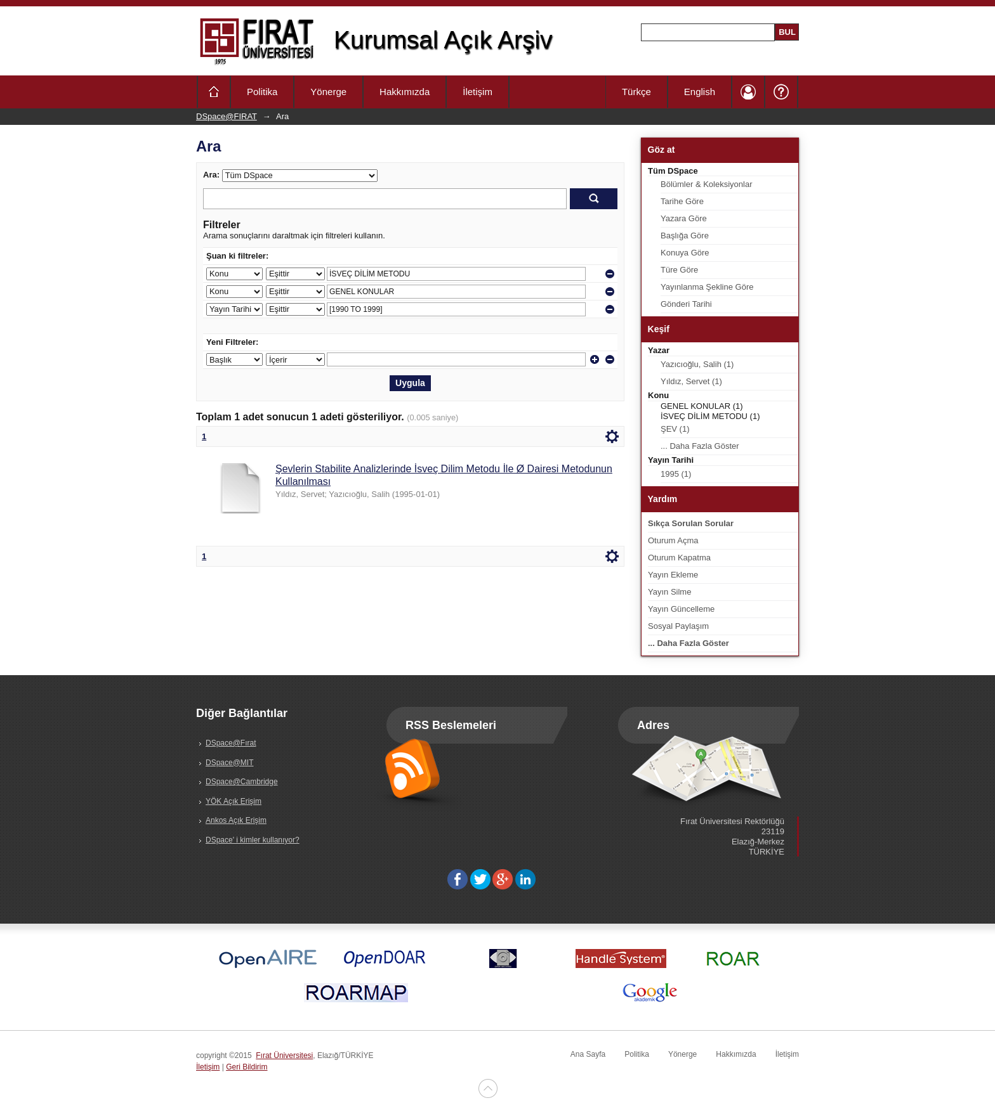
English (699, 91)
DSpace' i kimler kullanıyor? (253, 840)
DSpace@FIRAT (226, 116)
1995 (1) (676, 474)
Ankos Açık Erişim (236, 820)
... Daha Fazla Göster (700, 446)
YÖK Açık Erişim (233, 801)
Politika (262, 91)
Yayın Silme (669, 592)
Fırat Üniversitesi (284, 1055)
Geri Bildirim (246, 1066)
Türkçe (636, 91)
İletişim (477, 91)
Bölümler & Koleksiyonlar (707, 184)
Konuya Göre (685, 252)
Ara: (211, 174)
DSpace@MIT (230, 762)
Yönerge (328, 91)
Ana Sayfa (587, 1054)
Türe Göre (679, 269)
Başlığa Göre (685, 235)
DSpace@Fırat (231, 743)
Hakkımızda (404, 91)
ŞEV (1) (675, 429)
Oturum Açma (673, 540)
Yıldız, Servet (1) (691, 381)
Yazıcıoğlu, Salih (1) (697, 364)
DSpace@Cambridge (242, 781)
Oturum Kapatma (679, 557)
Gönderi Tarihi (686, 304)
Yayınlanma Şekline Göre (707, 287)
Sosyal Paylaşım (678, 626)
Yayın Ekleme (673, 574)
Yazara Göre (684, 218)
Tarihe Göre (682, 201)
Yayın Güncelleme (681, 609)
